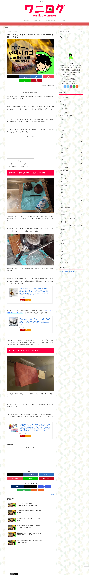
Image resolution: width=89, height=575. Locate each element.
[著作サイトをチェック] (24, 483)
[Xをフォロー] (27, 483)
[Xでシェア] (11, 76)
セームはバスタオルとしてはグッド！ (19, 162)
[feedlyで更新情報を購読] (34, 483)
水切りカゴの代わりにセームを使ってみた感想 (22, 160)
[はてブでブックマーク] (27, 76)
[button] (81, 31)
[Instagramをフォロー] (30, 483)
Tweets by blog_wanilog (66, 271)
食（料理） (10, 440)
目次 (19, 157)
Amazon (28, 296)
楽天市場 (22, 296)
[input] (71, 31)
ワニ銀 (71, 63)
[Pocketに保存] (35, 76)
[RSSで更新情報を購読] (37, 483)
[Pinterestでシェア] (50, 76)
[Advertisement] (30, 143)
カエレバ (24, 323)
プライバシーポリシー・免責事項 (44, 570)
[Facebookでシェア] (19, 76)
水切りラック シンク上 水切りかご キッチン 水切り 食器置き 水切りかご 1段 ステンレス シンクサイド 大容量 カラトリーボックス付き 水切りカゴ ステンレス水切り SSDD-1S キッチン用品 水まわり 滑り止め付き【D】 (34, 317)
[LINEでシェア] (42, 76)
